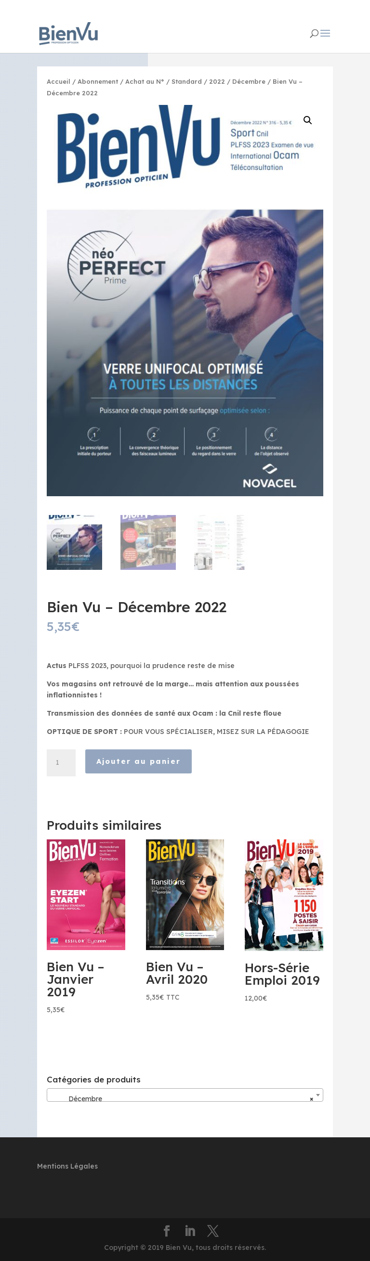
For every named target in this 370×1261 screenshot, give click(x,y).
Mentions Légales (67, 1166)
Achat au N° (144, 81)
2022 (217, 81)
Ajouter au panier (138, 761)
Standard (187, 81)
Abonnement (98, 81)
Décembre (248, 81)
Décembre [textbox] (182, 1099)
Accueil (58, 81)
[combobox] (185, 1095)
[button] (308, 120)
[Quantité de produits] (61, 762)
